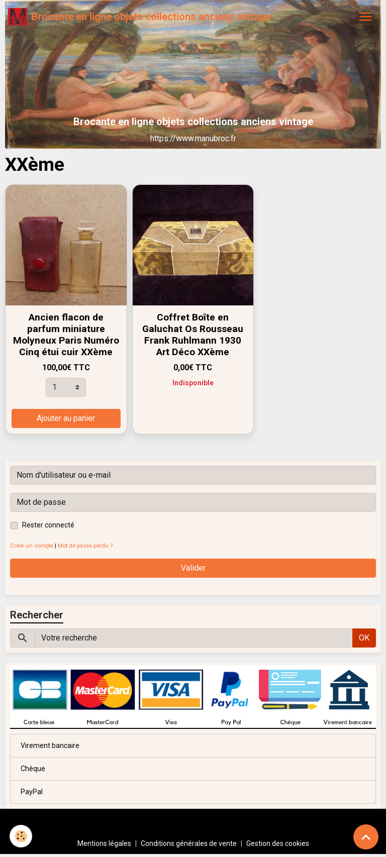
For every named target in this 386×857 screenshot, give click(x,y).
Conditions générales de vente (189, 843)
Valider (193, 568)
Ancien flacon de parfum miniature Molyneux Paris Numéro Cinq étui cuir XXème (66, 334)
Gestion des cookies (277, 843)
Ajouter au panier (66, 418)
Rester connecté (48, 525)
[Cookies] (21, 836)
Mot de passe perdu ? (85, 546)
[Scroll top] (365, 836)
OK (364, 637)
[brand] (139, 16)
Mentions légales (104, 843)
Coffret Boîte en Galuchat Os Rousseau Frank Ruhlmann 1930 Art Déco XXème (192, 334)
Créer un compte (31, 546)
